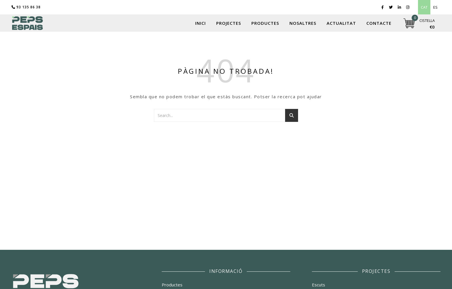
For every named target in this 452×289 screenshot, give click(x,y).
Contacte (378, 23)
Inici (200, 23)
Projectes (228, 23)
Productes (265, 23)
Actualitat (341, 23)
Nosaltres (302, 23)
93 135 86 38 (26, 7)
